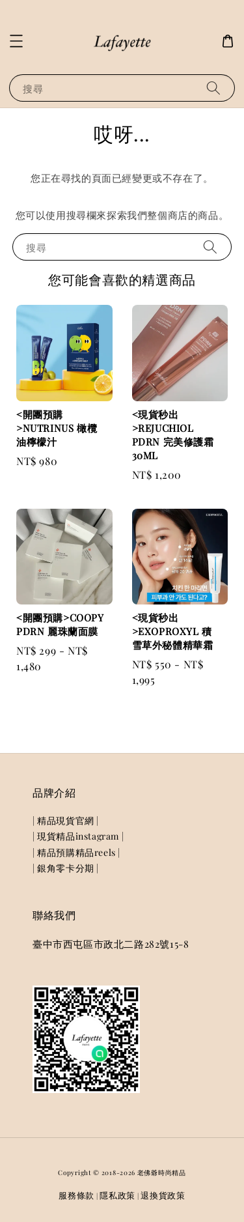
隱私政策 (117, 1195)
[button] (16, 41)
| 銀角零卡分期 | (66, 868)
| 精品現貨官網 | (66, 820)
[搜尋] (213, 87)
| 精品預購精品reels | (76, 852)
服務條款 (76, 1195)
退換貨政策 (163, 1195)
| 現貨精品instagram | (78, 836)
